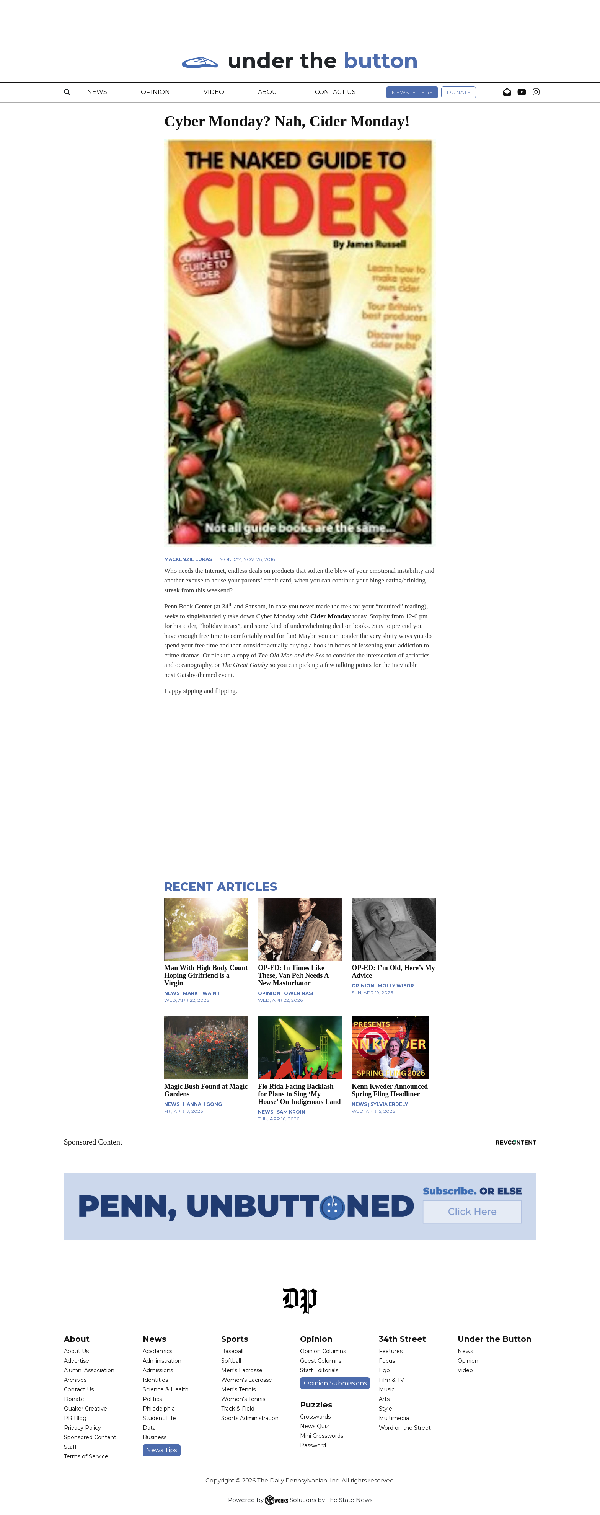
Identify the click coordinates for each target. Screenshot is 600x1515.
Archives (75, 1379)
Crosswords (315, 1416)
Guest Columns (320, 1360)
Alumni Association (89, 1370)
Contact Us (335, 92)
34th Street (402, 1339)
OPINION (269, 993)
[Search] (67, 92)
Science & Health (166, 1389)
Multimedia (394, 1418)
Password (313, 1445)
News (97, 92)
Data (149, 1427)
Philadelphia (159, 1408)
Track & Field (237, 1408)
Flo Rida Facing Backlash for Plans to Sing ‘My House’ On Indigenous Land (299, 1094)
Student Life (159, 1418)
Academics (157, 1351)
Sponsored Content (90, 1437)
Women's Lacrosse (246, 1379)
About (269, 92)
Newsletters (412, 92)
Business (154, 1437)
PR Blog (75, 1418)
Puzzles (316, 1404)
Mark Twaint (201, 993)
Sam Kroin (291, 1112)
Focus (387, 1360)
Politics (152, 1399)
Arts (384, 1399)
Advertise (76, 1360)
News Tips (161, 1450)
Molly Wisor (396, 985)
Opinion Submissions (335, 1383)
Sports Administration (250, 1418)
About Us (76, 1351)
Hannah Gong (202, 1104)
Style (385, 1408)
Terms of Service (86, 1456)
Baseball (232, 1351)
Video (214, 92)
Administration (162, 1360)
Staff (70, 1446)
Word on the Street (405, 1427)
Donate (459, 92)
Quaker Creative (85, 1408)
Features (391, 1351)
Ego (384, 1370)
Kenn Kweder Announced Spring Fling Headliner (390, 1090)
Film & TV (391, 1379)
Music (387, 1389)
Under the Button (495, 1339)
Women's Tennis (243, 1399)
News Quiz (314, 1426)
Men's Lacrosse (241, 1370)
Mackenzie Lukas (188, 559)
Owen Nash (300, 993)
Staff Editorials (319, 1370)
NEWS (171, 993)
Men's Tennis (238, 1389)
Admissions (158, 1370)
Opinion (155, 92)
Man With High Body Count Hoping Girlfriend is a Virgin (206, 975)
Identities (155, 1379)
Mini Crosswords (321, 1435)
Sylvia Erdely (389, 1104)
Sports (234, 1339)
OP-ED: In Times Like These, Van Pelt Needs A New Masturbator (293, 975)
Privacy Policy (82, 1427)
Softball (231, 1360)
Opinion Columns (323, 1351)
